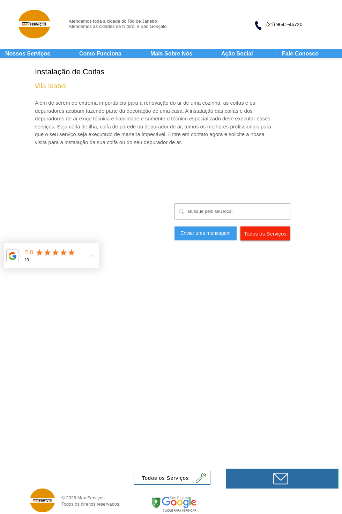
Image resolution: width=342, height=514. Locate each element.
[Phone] (258, 25)
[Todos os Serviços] (265, 233)
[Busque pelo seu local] (231, 211)
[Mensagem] (282, 479)
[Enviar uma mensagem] (205, 233)
